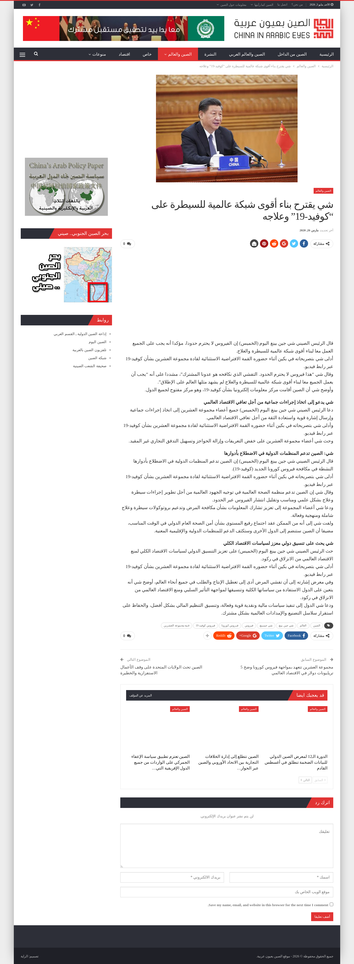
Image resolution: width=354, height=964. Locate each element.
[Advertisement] (226, 291)
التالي (305, 779)
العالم (303, 624)
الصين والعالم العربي (247, 54)
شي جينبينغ (266, 624)
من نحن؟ (297, 4)
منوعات (99, 54)
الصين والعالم (180, 54)
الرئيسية (326, 54)
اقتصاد (124, 54)
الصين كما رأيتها (264, 4)
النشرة (210, 54)
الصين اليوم (97, 342)
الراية (24, 955)
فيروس (249, 624)
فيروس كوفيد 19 (205, 624)
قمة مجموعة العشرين (176, 624)
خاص (147, 54)
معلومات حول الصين (233, 4)
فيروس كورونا (230, 624)
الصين (317, 624)
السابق (320, 779)
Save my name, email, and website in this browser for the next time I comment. (268, 904)
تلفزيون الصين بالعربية (89, 350)
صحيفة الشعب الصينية (89, 366)
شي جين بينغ (286, 624)
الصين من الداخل (292, 54)
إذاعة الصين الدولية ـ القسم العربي (80, 334)
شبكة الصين (97, 358)
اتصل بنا (282, 4)
